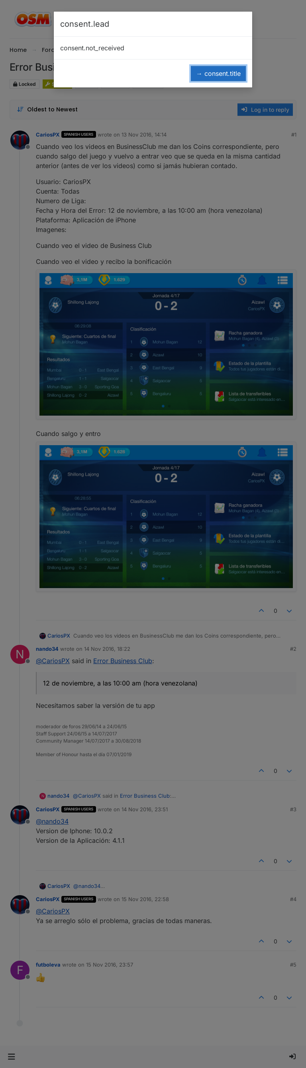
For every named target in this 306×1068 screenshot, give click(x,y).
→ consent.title (218, 73)
